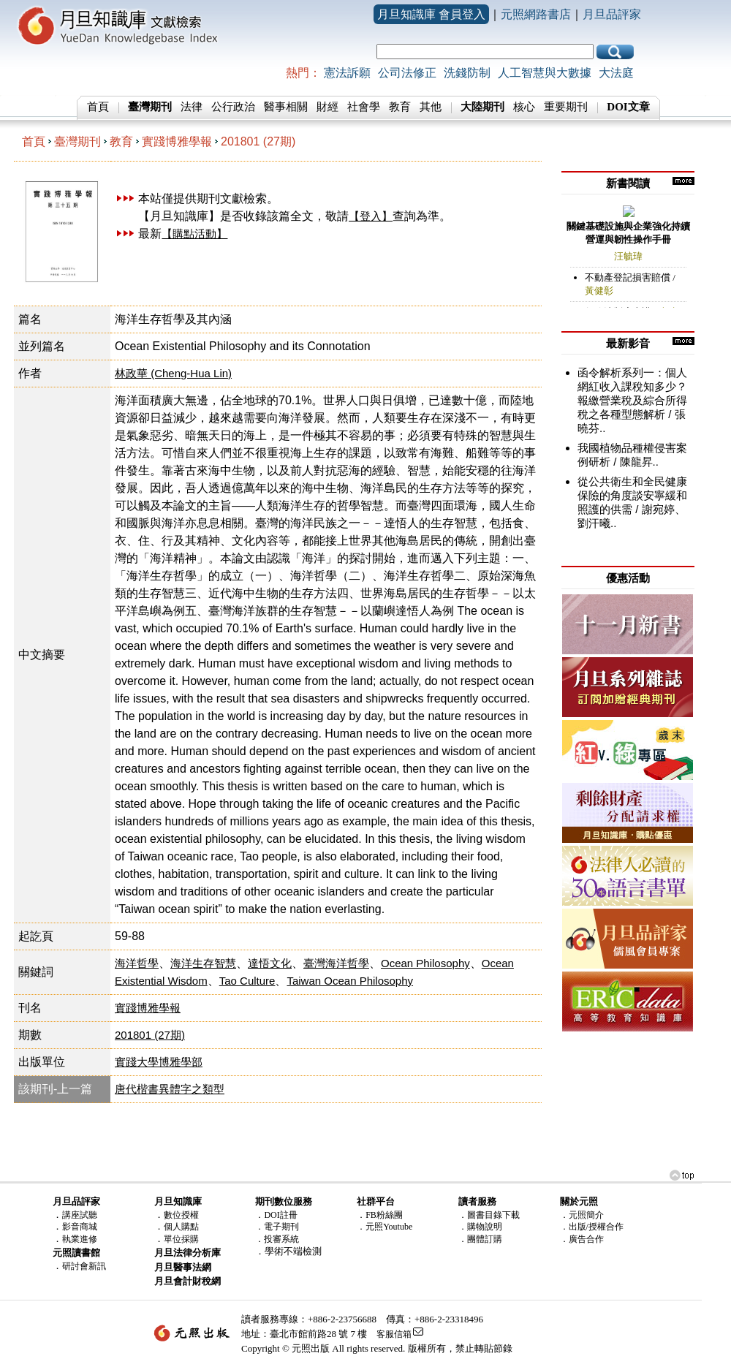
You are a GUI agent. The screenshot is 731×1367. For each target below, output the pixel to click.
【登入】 (371, 216)
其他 (431, 107)
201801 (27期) (258, 141)
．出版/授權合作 (592, 1227)
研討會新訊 (84, 1266)
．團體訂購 (480, 1239)
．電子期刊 (277, 1227)
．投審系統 (277, 1239)
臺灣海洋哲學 (336, 963)
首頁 (98, 107)
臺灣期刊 (77, 141)
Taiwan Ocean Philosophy (350, 980)
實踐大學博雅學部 (158, 1062)
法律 (191, 107)
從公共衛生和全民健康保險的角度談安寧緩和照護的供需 (632, 495)
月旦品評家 (612, 14)
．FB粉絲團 (380, 1215)
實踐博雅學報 (177, 141)
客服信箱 (394, 1334)
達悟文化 (270, 963)
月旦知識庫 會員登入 (431, 14)
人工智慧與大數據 (544, 73)
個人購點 (181, 1227)
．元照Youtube (384, 1227)
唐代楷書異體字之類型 (169, 1089)
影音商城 (79, 1227)
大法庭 (616, 73)
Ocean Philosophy (425, 963)
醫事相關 (286, 107)
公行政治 (233, 107)
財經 (327, 107)
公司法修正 (407, 73)
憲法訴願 (347, 73)
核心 (524, 107)
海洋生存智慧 (203, 963)
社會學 (363, 107)
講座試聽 (79, 1215)
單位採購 (181, 1239)
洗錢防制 (467, 73)
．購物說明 (480, 1227)
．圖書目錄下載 (489, 1215)
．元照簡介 (582, 1215)
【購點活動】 (194, 233)
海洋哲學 (137, 963)
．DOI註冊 (276, 1215)
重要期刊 (566, 107)
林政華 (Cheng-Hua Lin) (173, 373)
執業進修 (79, 1239)
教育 (400, 107)
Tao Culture (247, 980)
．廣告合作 (582, 1239)
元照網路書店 (536, 14)
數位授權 (181, 1215)
